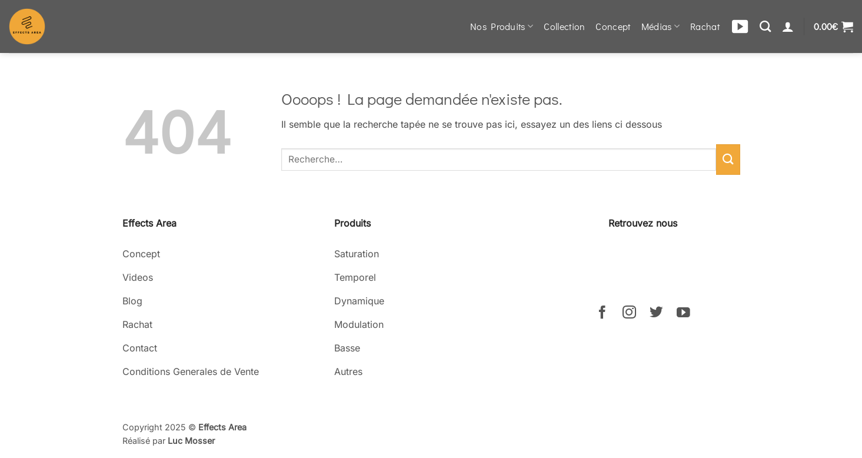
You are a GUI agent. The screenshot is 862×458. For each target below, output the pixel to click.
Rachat (705, 26)
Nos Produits (501, 26)
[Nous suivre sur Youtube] (683, 313)
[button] (833, 26)
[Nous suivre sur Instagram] (629, 313)
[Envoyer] (728, 159)
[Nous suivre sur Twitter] (656, 313)
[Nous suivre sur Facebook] (602, 313)
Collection (564, 26)
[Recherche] (765, 26)
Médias (660, 26)
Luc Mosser (191, 441)
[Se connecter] (788, 26)
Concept (612, 26)
